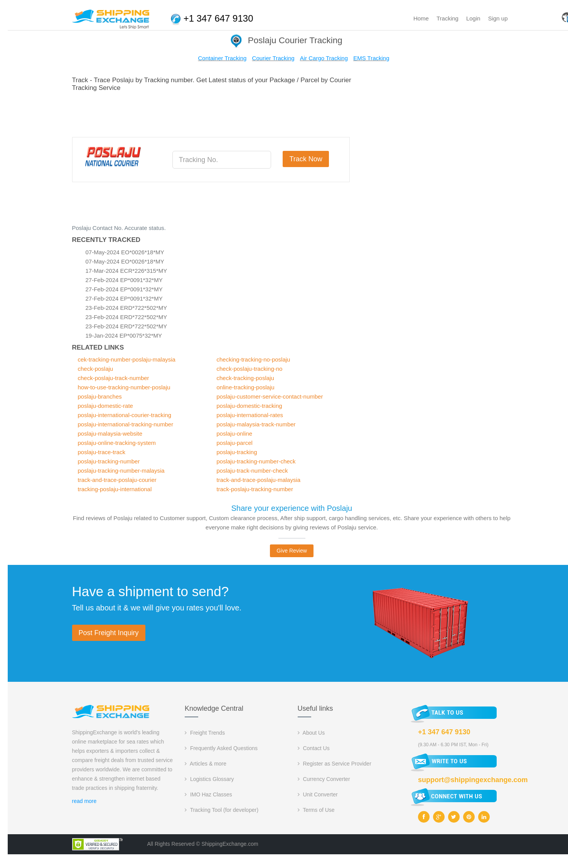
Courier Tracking (273, 58)
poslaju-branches (100, 396)
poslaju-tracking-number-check (256, 461)
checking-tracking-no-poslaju (253, 359)
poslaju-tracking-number (109, 461)
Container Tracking (222, 58)
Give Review (291, 551)
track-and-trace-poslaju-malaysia (259, 480)
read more (84, 801)
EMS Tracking (371, 58)
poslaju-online (235, 433)
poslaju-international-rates (250, 415)
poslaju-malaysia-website (110, 433)
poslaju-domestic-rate (105, 405)
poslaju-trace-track (101, 452)
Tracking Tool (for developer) (221, 810)
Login (473, 18)
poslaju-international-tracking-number (126, 424)
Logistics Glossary (209, 779)
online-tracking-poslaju (246, 387)
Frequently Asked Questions (221, 748)
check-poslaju (95, 368)
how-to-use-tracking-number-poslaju (124, 387)
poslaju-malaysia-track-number (256, 424)
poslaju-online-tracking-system (117, 442)
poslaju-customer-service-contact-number (270, 396)
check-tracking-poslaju (245, 378)
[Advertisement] (212, 113)
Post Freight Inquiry (109, 633)
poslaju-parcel (235, 442)
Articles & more (205, 764)
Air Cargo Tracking (324, 58)
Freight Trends (205, 733)
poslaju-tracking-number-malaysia (121, 470)
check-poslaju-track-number (113, 378)
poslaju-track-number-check (252, 470)
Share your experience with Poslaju (291, 508)
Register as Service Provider (334, 764)
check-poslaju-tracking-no (250, 368)
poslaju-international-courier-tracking (125, 415)
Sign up (498, 18)
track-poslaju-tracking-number (255, 489)
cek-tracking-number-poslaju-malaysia (126, 359)
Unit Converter (318, 794)
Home (421, 18)
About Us (311, 733)
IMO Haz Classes (208, 794)
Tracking (447, 18)
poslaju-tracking (237, 452)
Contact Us (314, 748)
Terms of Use (316, 810)
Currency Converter (324, 779)
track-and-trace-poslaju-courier (117, 480)
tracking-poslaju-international (115, 489)
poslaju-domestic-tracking (249, 405)
